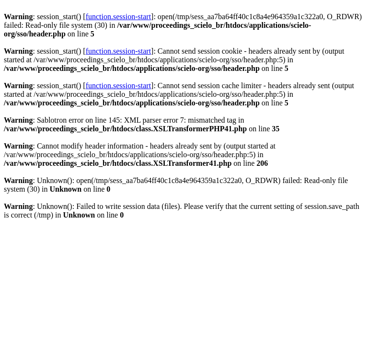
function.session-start (118, 16)
